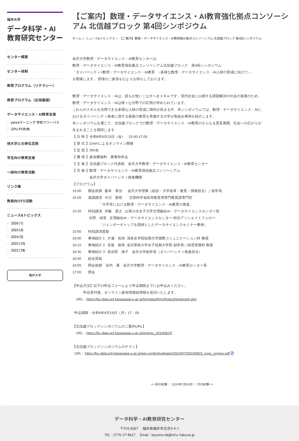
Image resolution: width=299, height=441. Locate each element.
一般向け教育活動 (21, 172)
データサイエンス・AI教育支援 (31, 114)
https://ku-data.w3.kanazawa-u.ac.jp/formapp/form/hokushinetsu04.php (141, 283)
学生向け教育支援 (21, 158)
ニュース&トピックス (24, 215)
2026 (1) (17, 223)
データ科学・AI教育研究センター (149, 398)
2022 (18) (18, 250)
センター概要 (17, 57)
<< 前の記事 (159, 363)
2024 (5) (17, 237)
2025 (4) (17, 230)
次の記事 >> (205, 363)
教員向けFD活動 (19, 201)
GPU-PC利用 (20, 129)
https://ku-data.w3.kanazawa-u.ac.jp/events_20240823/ (129, 314)
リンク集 (14, 187)
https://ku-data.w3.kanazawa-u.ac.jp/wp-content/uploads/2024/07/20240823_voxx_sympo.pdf (157, 333)
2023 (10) (18, 243)
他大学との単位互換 (23, 144)
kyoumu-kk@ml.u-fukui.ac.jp (173, 414)
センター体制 (17, 71)
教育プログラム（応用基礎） (30, 100)
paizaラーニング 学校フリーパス (35, 122)
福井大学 (35, 275)
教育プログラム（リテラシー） (31, 86)
